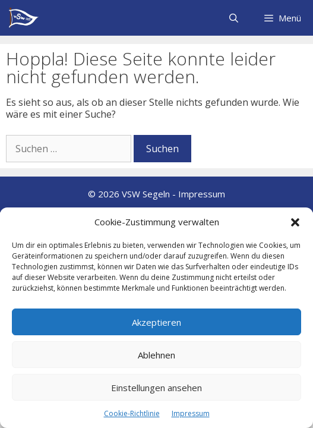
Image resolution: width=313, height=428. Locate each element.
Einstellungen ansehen (156, 388)
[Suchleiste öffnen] (233, 18)
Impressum (191, 413)
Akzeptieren (156, 322)
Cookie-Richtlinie (132, 413)
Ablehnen (156, 355)
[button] (295, 222)
